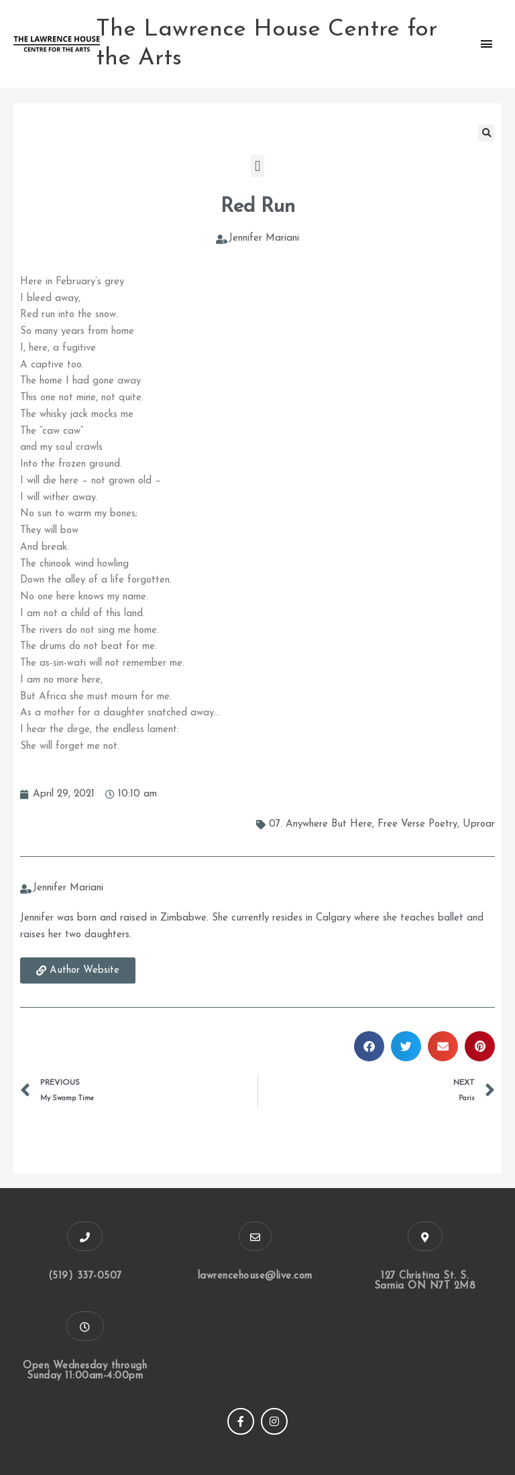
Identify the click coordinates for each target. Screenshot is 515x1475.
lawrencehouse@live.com (255, 1276)
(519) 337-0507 (85, 1276)
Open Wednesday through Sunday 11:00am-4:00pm (85, 1371)
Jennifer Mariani (264, 238)
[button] (486, 133)
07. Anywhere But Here (320, 824)
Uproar (479, 824)
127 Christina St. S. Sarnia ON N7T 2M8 (425, 1281)
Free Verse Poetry (417, 824)
